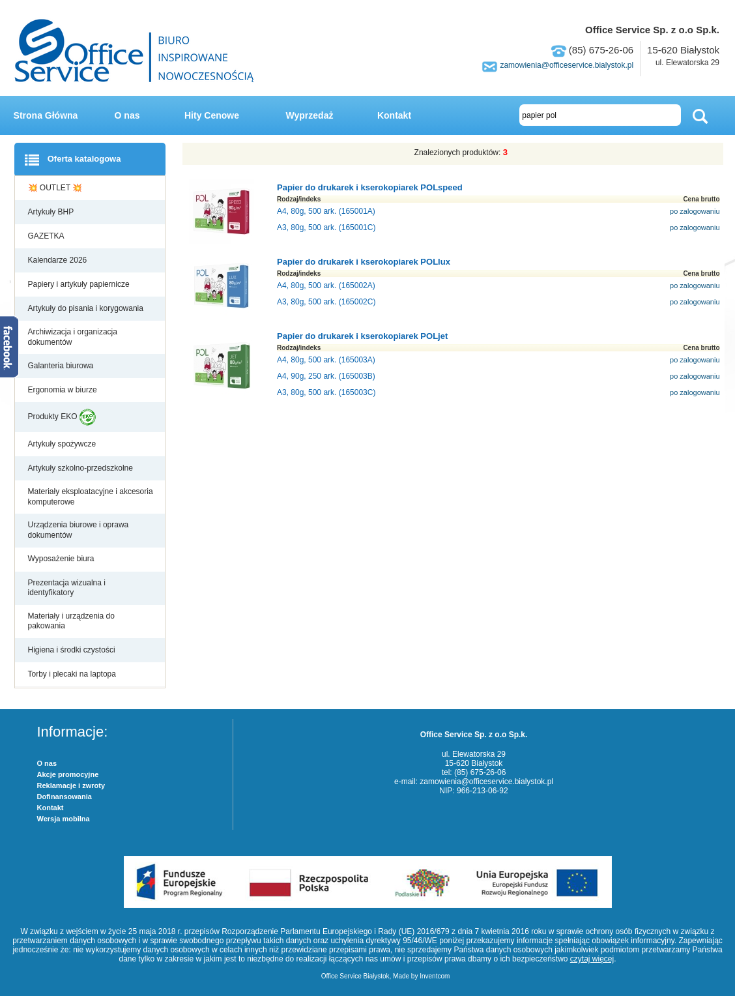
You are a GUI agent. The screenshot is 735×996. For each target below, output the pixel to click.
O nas (127, 115)
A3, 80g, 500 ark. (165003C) (326, 392)
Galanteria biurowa (62, 365)
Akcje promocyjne (68, 774)
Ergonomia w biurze (63, 389)
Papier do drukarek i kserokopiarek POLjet (362, 336)
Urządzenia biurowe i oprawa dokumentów (78, 530)
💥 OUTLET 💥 (56, 187)
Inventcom (435, 976)
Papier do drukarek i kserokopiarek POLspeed (370, 187)
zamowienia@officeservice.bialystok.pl (566, 65)
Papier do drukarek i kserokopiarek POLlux (363, 262)
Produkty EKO (62, 417)
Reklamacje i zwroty (71, 785)
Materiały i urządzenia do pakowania (71, 621)
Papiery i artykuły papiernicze (80, 284)
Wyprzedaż (310, 115)
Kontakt (394, 115)
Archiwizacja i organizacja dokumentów (72, 337)
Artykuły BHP (52, 211)
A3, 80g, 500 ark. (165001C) (326, 227)
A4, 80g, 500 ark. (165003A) (326, 359)
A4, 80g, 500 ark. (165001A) (326, 211)
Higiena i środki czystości (72, 649)
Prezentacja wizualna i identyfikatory (67, 588)
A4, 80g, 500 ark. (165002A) (326, 285)
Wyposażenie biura (62, 558)
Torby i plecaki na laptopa (74, 674)
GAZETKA (47, 236)
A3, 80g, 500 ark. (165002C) (326, 301)
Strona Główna (46, 115)
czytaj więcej (592, 958)
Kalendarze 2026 (58, 260)
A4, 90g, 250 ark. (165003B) (326, 376)
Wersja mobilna (63, 819)
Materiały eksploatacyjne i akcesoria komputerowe (90, 496)
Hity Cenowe (211, 115)
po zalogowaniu (694, 211)
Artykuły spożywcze (63, 443)
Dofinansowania (64, 796)
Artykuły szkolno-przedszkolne (82, 468)
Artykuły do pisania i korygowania (87, 308)
